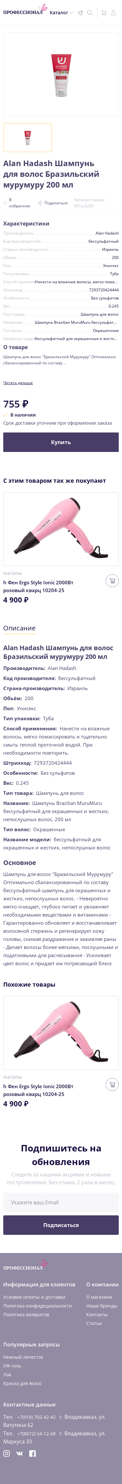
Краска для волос (22, 1383)
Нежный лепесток (23, 1357)
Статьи (94, 1323)
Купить (61, 442)
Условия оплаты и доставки (34, 1297)
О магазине (99, 1297)
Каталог (59, 12)
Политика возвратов (26, 1314)
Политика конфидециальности (37, 1306)
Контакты (97, 1314)
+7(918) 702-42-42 (36, 1417)
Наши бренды (101, 1306)
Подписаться (61, 1225)
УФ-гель (12, 1366)
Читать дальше (18, 382)
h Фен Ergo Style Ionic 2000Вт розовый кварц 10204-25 (38, 586)
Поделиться (52, 203)
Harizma (12, 573)
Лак (7, 1374)
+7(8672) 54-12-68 (36, 1433)
